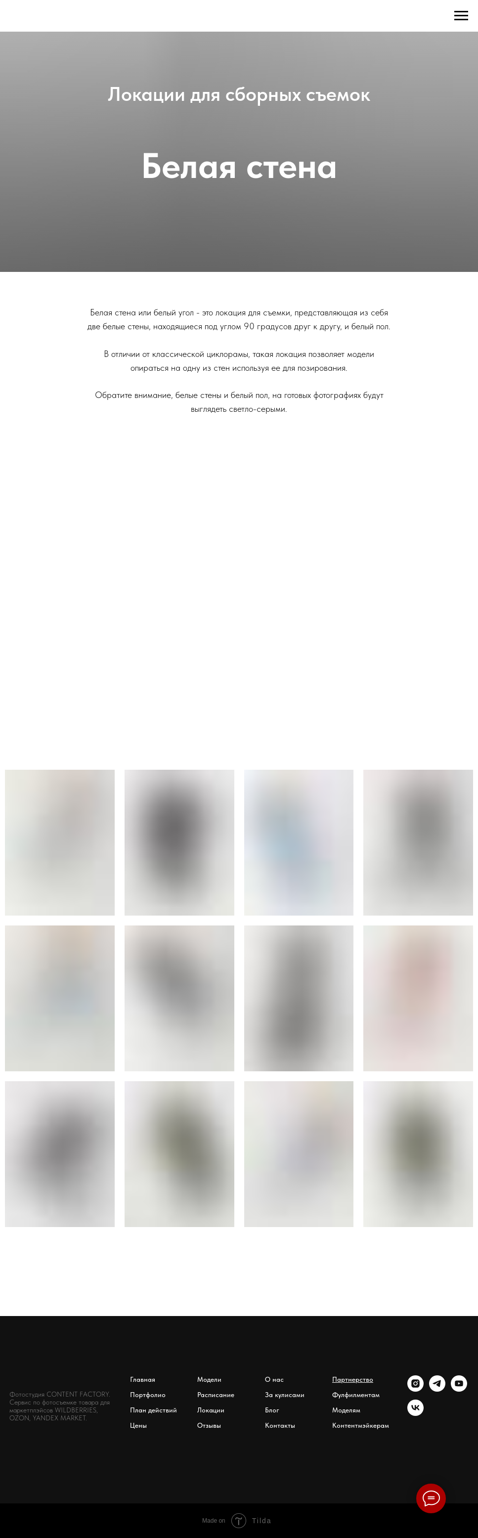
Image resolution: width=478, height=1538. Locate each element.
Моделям (346, 1410)
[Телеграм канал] (437, 1389)
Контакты (280, 1425)
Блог (272, 1410)
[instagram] (415, 1389)
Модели (209, 1379)
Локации (210, 1410)
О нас (274, 1379)
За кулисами (284, 1395)
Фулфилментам (356, 1395)
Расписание (215, 1395)
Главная (142, 1379)
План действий (153, 1410)
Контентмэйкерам (360, 1425)
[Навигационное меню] (461, 16)
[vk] (415, 1413)
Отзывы (209, 1425)
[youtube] (459, 1389)
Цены (138, 1425)
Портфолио (148, 1395)
